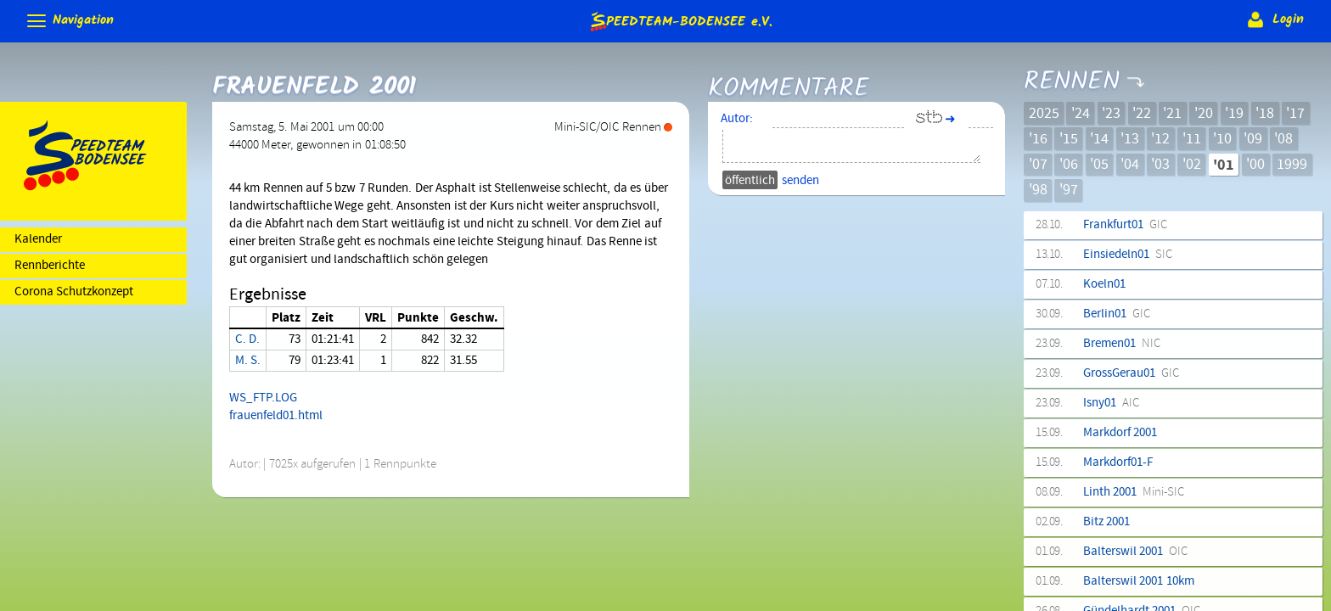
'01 (1223, 165)
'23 (1111, 114)
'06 (1068, 164)
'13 (1129, 139)
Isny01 (1111, 403)
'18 (1264, 114)
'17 (1295, 114)
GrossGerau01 (1131, 373)
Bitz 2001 (1109, 521)
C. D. (247, 339)
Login (1274, 19)
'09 (1253, 139)
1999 (1292, 164)
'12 (1160, 139)
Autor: (737, 118)
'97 (1068, 190)
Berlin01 (1116, 314)
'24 (1080, 114)
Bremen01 (1121, 343)
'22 (1141, 114)
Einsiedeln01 (1127, 254)
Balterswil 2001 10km (1141, 581)
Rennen (1071, 69)
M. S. (248, 360)
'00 (1255, 164)
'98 (1038, 190)
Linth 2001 (1133, 492)
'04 (1129, 164)
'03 (1160, 164)
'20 (1203, 114)
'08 (1283, 139)
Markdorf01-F (1121, 462)
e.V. (680, 20)
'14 (1099, 139)
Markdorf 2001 (1123, 432)
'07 (1038, 164)
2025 (1044, 114)
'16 (1038, 139)
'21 (1172, 114)
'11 (1191, 139)
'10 (1222, 139)
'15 (1068, 139)
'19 (1234, 114)
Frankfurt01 (1125, 224)
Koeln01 (1107, 284)
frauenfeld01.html (276, 415)
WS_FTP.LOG (263, 398)
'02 (1191, 164)
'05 (1099, 164)
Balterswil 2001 (1135, 551)
